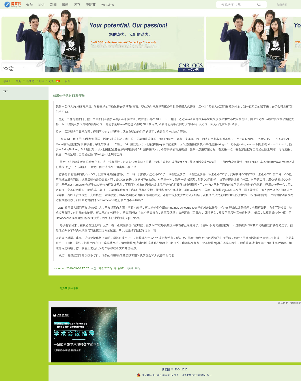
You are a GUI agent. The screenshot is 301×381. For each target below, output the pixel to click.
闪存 (77, 4)
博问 (65, 4)
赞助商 (91, 4)
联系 (42, 81)
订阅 (51, 81)
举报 (137, 268)
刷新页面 (283, 303)
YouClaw (107, 5)
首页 (18, 81)
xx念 (8, 68)
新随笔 (30, 81)
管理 (67, 81)
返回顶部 (295, 303)
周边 (41, 4)
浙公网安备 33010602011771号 (158, 375)
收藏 (130, 268)
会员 (29, 4)
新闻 (53, 4)
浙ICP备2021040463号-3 (196, 375)
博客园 (7, 81)
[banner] (11, 5)
